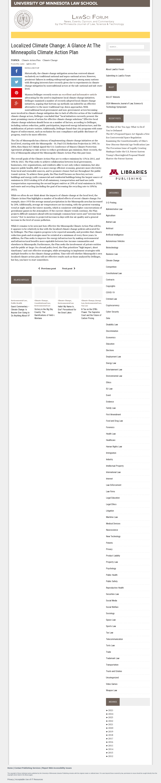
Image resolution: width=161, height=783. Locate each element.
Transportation (112, 664)
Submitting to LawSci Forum (118, 75)
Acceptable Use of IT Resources (29, 779)
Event (108, 395)
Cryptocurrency (112, 305)
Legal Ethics (111, 504)
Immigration (111, 453)
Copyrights (110, 286)
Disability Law (112, 324)
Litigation (110, 510)
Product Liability (113, 555)
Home (10, 768)
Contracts (110, 279)
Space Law (111, 620)
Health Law (111, 433)
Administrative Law (114, 209)
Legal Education (113, 498)
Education (110, 344)
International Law (113, 472)
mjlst (22, 64)
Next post (68, 268)
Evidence (110, 401)
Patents (109, 543)
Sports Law (111, 626)
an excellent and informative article (77, 94)
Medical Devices (113, 523)
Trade (108, 652)
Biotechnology (112, 247)
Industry (109, 459)
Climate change (49, 60)
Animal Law (111, 222)
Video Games (111, 684)
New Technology (113, 536)
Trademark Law (112, 658)
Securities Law (112, 594)
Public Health (16, 303)
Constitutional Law (42, 303)
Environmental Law (19, 300)
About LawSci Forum (115, 69)
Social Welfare (112, 607)
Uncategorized (112, 677)
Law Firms (110, 491)
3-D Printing (111, 202)
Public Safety (112, 581)
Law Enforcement (113, 485)
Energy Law (111, 363)
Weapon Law (111, 690)
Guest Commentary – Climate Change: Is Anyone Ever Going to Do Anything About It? (20, 310)
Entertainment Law (114, 369)
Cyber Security (112, 311)
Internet (109, 478)
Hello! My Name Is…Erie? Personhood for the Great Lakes (67, 309)
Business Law (112, 254)
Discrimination (112, 331)
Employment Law (113, 356)
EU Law (109, 388)
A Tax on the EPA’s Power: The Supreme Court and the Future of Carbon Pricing (91, 313)
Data (108, 318)
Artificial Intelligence (115, 234)
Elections (110, 350)
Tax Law (84, 306)
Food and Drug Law (114, 421)
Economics (111, 337)
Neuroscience (112, 530)
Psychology (111, 568)
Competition (111, 267)
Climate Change (41, 300)
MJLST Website (113, 97)
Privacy (109, 549)
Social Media (111, 600)
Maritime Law (112, 517)
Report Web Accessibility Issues (57, 768)
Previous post (47, 268)
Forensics (110, 427)
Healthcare (110, 440)
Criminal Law (111, 299)
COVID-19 (110, 292)
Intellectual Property (115, 466)
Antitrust (109, 228)
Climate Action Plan (31, 60)
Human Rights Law (114, 446)
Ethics (108, 382)
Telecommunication (114, 639)
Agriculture (110, 215)
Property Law (112, 562)
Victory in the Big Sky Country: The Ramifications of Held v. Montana (44, 313)
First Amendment (113, 414)
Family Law (111, 408)
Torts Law (110, 645)
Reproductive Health (115, 587)
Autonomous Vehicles (115, 241)
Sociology (110, 613)
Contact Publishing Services (27, 768)
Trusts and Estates (114, 671)
